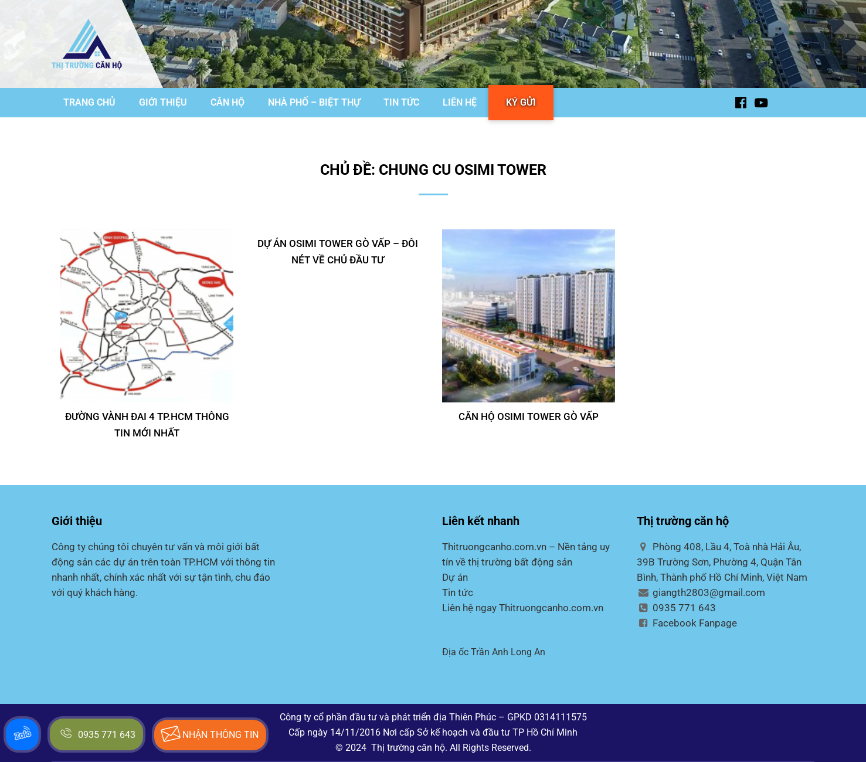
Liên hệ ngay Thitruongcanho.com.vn (522, 608)
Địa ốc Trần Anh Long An (493, 652)
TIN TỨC (401, 102)
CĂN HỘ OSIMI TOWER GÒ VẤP (529, 416)
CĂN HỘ (227, 102)
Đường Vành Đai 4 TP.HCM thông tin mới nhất (147, 425)
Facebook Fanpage (687, 623)
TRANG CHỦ (89, 102)
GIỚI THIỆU (163, 102)
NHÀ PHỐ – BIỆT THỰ (314, 102)
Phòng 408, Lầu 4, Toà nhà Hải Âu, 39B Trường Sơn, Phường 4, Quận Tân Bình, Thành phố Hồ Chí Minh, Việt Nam (722, 562)
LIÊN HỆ (460, 102)
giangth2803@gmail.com (701, 592)
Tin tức (457, 592)
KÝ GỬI (521, 102)
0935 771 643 (676, 608)
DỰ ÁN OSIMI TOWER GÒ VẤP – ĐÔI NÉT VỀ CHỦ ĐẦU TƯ (337, 252)
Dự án (455, 577)
